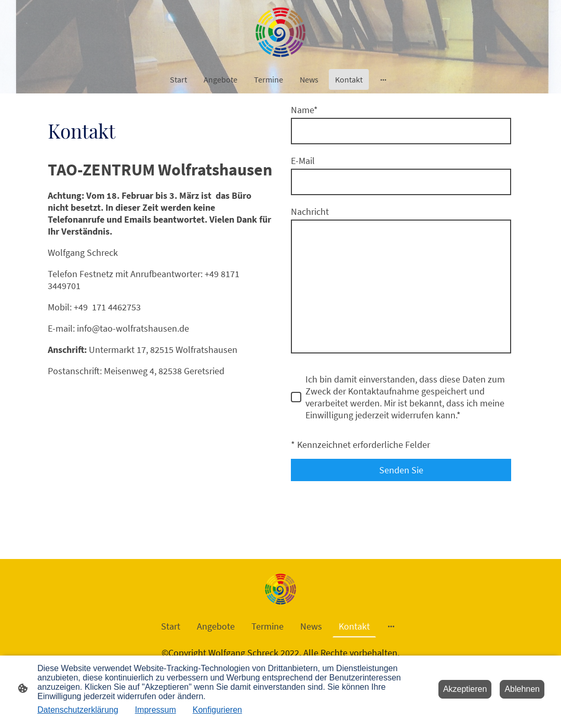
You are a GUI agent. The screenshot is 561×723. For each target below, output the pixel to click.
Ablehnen (522, 689)
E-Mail (303, 161)
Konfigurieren (217, 709)
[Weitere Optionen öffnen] (383, 79)
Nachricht (310, 211)
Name (304, 110)
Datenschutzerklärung (77, 709)
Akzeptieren (465, 689)
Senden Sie (401, 470)
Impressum (155, 709)
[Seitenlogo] (280, 32)
